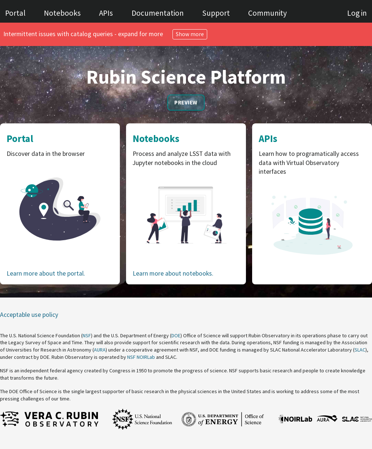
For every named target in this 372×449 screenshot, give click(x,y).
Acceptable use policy (29, 315)
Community (267, 13)
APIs (106, 13)
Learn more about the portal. (46, 273)
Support (216, 13)
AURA (100, 349)
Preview (185, 102)
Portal (15, 13)
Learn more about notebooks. (173, 273)
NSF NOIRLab (141, 357)
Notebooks (62, 13)
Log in (357, 13)
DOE (176, 335)
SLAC (359, 349)
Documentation (158, 13)
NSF (87, 335)
